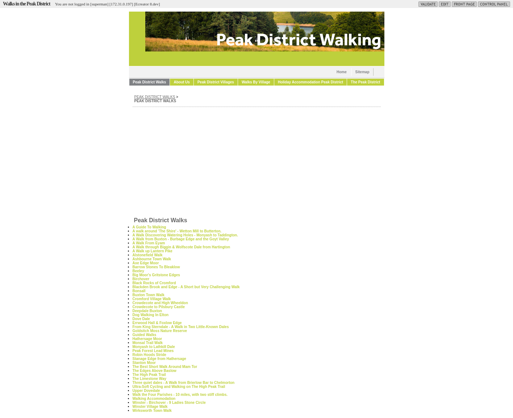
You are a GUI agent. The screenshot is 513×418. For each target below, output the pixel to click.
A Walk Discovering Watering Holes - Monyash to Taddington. (185, 235)
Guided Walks (145, 335)
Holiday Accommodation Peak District (310, 82)
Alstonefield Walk (148, 255)
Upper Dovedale (146, 391)
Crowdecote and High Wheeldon (160, 303)
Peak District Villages (215, 82)
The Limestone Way (150, 379)
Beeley (138, 271)
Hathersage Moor (147, 339)
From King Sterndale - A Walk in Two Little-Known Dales (181, 327)
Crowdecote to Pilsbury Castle (159, 307)
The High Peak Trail (149, 375)
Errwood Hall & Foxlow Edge (157, 323)
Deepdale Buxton (147, 311)
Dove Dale (141, 319)
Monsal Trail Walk (148, 343)
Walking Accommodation (154, 399)
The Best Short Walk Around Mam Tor (165, 367)
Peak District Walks (149, 82)
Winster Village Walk (150, 407)
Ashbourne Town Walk (152, 259)
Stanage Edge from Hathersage (159, 359)
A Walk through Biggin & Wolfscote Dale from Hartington (181, 247)
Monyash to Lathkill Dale (154, 347)
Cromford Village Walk (152, 299)
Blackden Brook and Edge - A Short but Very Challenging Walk (186, 287)
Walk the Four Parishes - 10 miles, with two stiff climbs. (180, 395)
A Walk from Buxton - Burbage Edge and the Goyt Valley (181, 239)
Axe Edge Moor (146, 263)
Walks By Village (256, 82)
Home (342, 72)
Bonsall (139, 291)
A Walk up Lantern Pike (152, 251)
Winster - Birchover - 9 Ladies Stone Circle (169, 403)
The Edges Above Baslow (154, 371)
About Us (181, 82)
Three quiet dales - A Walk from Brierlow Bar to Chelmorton (184, 383)
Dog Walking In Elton (151, 315)
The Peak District (365, 82)
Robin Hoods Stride (149, 355)
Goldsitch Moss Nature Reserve (160, 331)
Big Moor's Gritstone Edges (156, 275)
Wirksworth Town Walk (152, 411)
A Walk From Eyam (149, 243)
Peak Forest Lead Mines (153, 351)
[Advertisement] (257, 161)
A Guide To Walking (149, 227)
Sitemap (362, 72)
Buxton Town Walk (148, 295)
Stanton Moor (144, 363)
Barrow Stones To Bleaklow (156, 267)
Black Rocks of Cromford (154, 283)
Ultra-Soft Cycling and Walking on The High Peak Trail (179, 387)
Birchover (141, 279)
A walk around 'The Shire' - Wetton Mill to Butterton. (177, 231)
